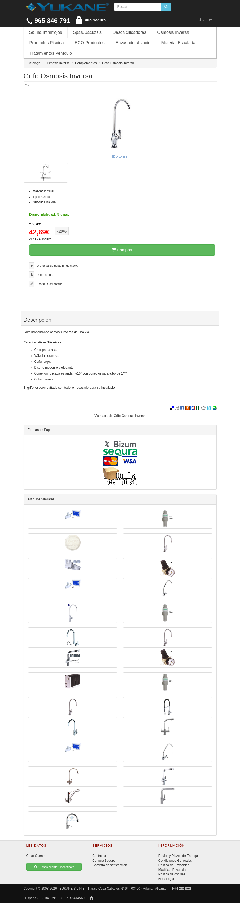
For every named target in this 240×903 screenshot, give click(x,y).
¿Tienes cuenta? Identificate (54, 866)
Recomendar (45, 274)
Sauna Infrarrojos (45, 32)
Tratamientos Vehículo (50, 53)
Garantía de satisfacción (109, 865)
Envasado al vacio (133, 43)
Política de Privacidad (173, 865)
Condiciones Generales (175, 860)
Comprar (122, 250)
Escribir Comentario (50, 283)
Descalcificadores (129, 32)
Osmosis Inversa (173, 32)
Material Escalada (178, 43)
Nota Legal (166, 879)
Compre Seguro (103, 860)
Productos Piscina (46, 43)
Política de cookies (171, 874)
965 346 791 (48, 20)
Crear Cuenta (36, 856)
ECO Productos (90, 43)
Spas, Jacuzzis (87, 32)
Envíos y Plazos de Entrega (178, 856)
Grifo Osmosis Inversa (130, 416)
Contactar (99, 856)
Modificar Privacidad (172, 870)
